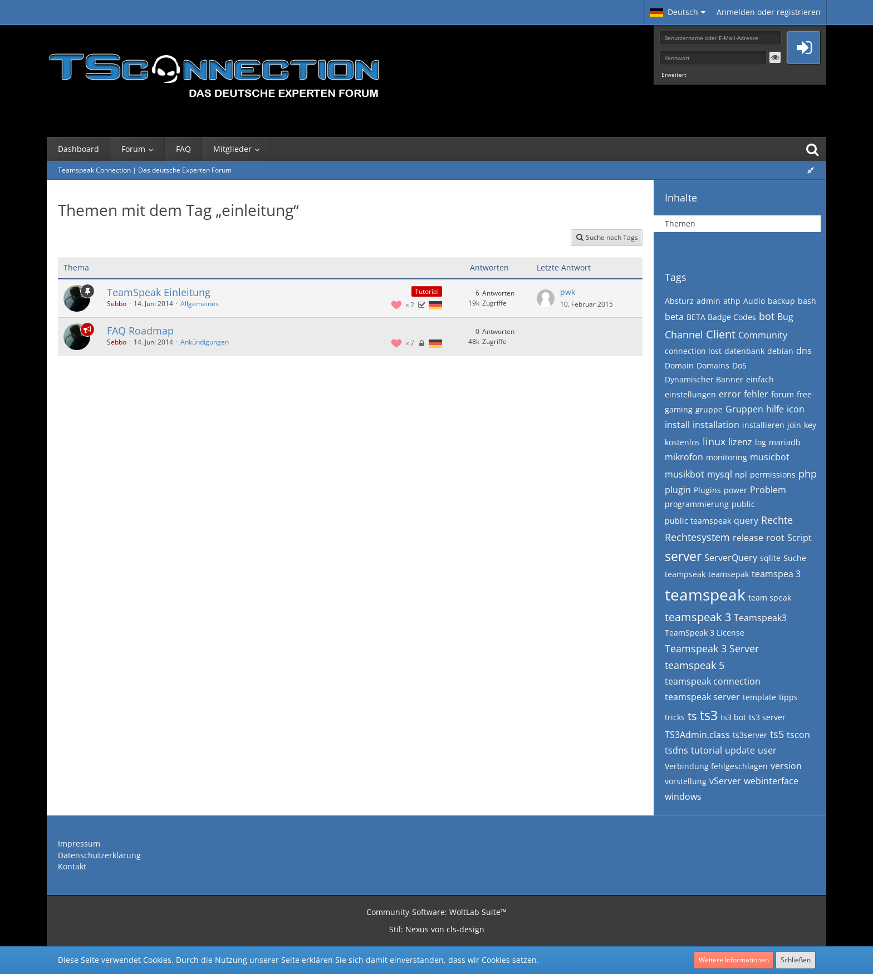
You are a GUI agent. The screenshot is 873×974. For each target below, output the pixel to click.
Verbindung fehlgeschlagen (716, 766)
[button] (677, 12)
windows (683, 796)
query (746, 520)
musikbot (684, 474)
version (786, 766)
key (810, 425)
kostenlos (682, 442)
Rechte (777, 520)
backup (781, 301)
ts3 (709, 715)
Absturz (679, 301)
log (760, 442)
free (804, 394)
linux (714, 441)
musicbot (769, 457)
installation (716, 425)
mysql (719, 474)
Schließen (796, 960)
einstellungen (690, 394)
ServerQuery (730, 558)
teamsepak (728, 574)
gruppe (709, 409)
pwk (567, 292)
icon (796, 409)
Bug (785, 317)
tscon (798, 735)
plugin (678, 490)
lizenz (740, 442)
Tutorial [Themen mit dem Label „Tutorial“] (427, 291)
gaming (679, 409)
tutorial (706, 750)
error (730, 394)
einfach (760, 379)
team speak (769, 597)
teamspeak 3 (698, 616)
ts (692, 716)
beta (674, 317)
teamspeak (705, 594)
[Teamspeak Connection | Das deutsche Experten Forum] (214, 72)
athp (731, 301)
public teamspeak (698, 520)
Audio (754, 301)
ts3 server (767, 717)
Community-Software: (436, 912)
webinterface (771, 781)
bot (766, 316)
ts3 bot (733, 717)
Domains (713, 365)
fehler (756, 394)
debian (780, 351)
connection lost (693, 351)
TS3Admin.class (697, 735)
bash (807, 301)
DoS (739, 365)
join (794, 425)
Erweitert (673, 74)
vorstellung (686, 781)
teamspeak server (702, 697)
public (743, 504)
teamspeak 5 (694, 665)
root (775, 538)
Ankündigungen (204, 342)
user (767, 750)
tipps (788, 697)
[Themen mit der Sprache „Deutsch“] (435, 305)
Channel (684, 334)
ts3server (750, 735)
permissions (773, 474)
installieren (763, 425)
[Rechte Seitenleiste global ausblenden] (810, 170)
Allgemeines (199, 303)
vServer (725, 781)
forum (782, 394)
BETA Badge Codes (721, 317)
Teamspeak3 (760, 618)
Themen (680, 223)
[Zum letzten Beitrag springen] (546, 298)
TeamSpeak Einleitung (158, 292)
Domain (679, 365)
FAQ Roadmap (140, 330)
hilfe (775, 409)
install (677, 425)
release (748, 538)
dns (804, 351)
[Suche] (812, 149)
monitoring (726, 457)
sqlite (770, 558)
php (807, 473)
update (740, 750)
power (735, 490)
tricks (675, 717)
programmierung (697, 504)
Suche (794, 558)
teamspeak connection (713, 681)
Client (720, 334)
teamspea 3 (776, 574)
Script (799, 538)
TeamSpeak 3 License (704, 632)
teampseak (685, 574)
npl (741, 474)
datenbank (744, 351)
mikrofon (684, 457)
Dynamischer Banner (704, 379)
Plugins (707, 490)
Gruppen (744, 409)
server (683, 556)
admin (708, 301)
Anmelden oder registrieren (769, 12)
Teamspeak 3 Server (712, 648)
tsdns (676, 750)
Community (762, 335)
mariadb (785, 442)
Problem (768, 490)
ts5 (777, 734)
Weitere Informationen (734, 960)
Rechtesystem (697, 537)
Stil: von (436, 929)
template (759, 697)
